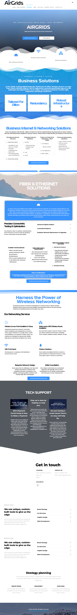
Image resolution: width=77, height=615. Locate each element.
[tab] (13, 142)
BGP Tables (45, 153)
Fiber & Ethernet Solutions (16, 62)
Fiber (34, 7)
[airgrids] (18, 475)
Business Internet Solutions (38, 57)
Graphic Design (42, 517)
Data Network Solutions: (60, 247)
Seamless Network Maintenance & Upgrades (51, 232)
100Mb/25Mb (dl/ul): (13, 159)
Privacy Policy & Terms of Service (38, 610)
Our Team (40, 7)
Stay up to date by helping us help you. (38, 402)
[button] (30, 38)
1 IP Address (45, 143)
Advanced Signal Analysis (45, 224)
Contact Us (58, 7)
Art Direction (41, 513)
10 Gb (26, 155)
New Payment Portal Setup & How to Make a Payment (19, 413)
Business (29, 7)
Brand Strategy (42, 509)
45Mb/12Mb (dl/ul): (13, 142)
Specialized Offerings (59, 265)
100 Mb (27, 142)
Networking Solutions (61, 60)
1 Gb (26, 152)
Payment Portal (49, 7)
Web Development (43, 521)
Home (14, 7)
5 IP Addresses (46, 150)
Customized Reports (44, 228)
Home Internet (21, 7)
